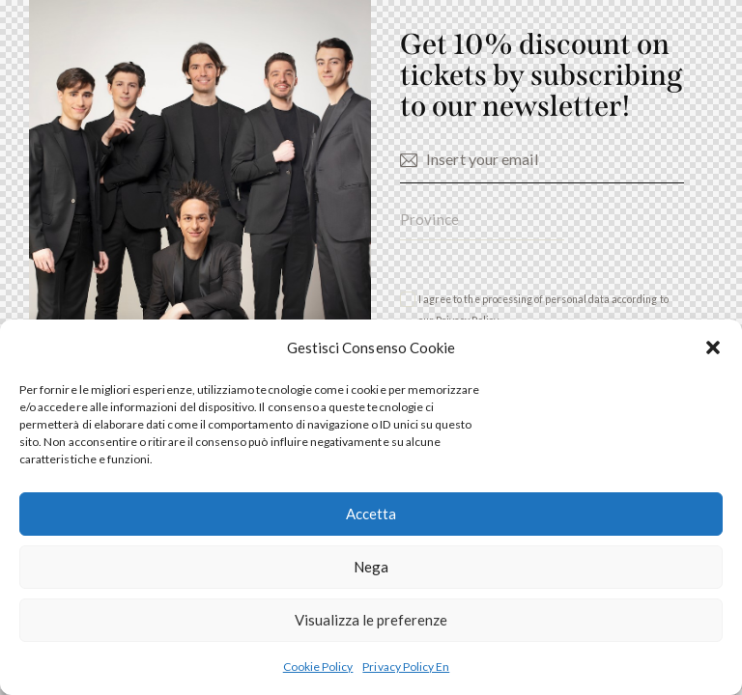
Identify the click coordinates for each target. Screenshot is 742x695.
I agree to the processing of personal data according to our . (543, 310)
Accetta (371, 513)
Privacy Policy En (405, 666)
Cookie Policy (318, 666)
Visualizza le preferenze (371, 619)
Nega (371, 566)
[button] (713, 347)
